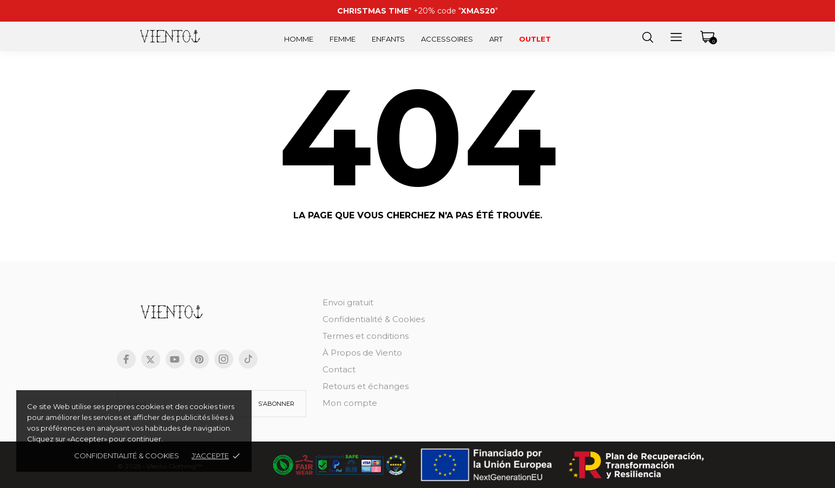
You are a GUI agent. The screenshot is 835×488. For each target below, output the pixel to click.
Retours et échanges (366, 386)
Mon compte (350, 403)
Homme (298, 39)
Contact (339, 369)
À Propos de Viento (362, 352)
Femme (343, 39)
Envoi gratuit (348, 302)
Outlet (535, 39)
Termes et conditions (366, 336)
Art (496, 39)
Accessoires (447, 39)
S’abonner (276, 403)
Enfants (388, 39)
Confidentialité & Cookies (374, 319)
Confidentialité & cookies (126, 455)
